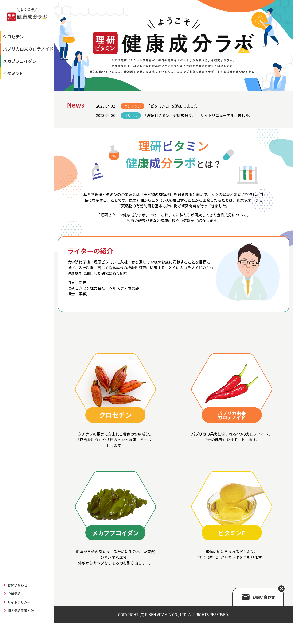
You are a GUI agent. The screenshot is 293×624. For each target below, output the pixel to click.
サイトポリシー (19, 602)
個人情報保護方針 (21, 610)
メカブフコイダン (19, 61)
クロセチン (13, 36)
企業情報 (14, 593)
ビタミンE (12, 73)
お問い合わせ (17, 585)
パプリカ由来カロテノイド (28, 49)
